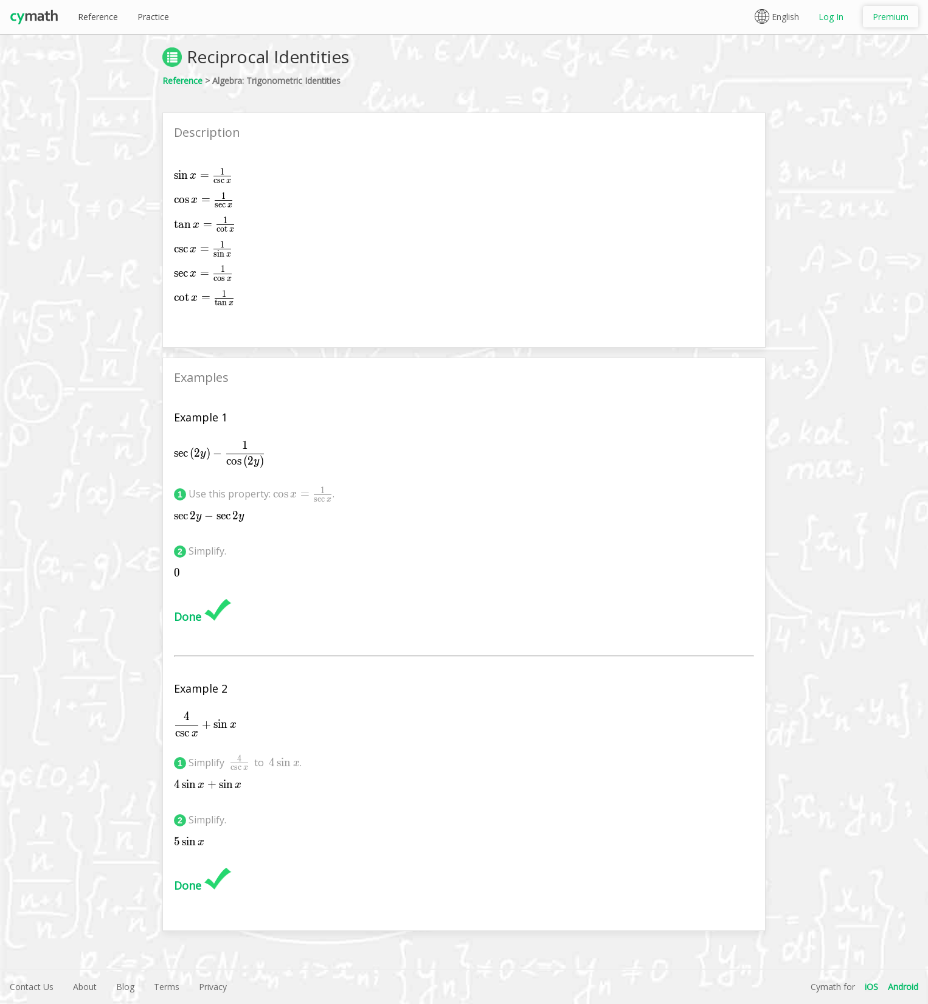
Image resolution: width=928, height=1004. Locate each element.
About (85, 986)
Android (903, 986)
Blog (125, 986)
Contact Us (32, 986)
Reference (98, 17)
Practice (153, 17)
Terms (166, 986)
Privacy (213, 986)
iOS (871, 986)
